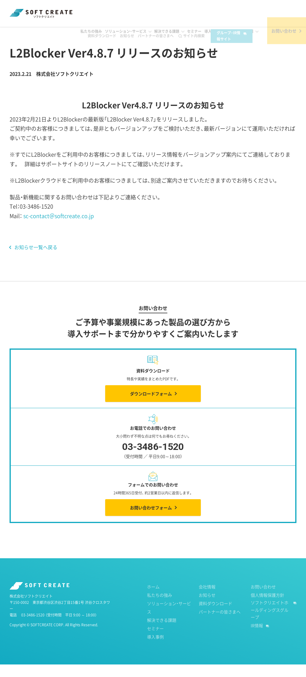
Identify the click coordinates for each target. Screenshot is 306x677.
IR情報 (257, 638)
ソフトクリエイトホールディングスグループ (269, 622)
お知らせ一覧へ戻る (35, 259)
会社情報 (207, 599)
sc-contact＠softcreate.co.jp (58, 228)
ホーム (15, 33)
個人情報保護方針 (267, 607)
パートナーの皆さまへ (149, 9)
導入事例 (155, 649)
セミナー (155, 641)
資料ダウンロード (95, 9)
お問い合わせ (263, 599)
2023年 (65, 33)
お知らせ (120, 9)
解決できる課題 (161, 633)
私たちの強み (159, 607)
